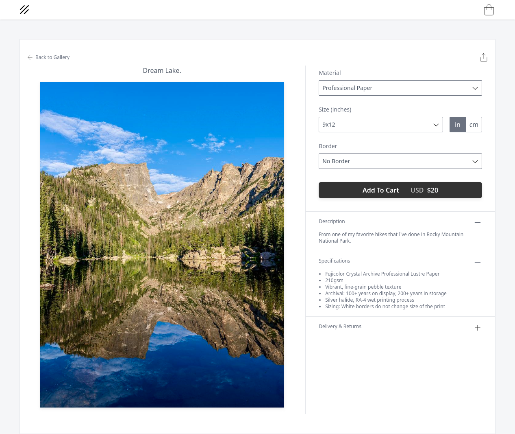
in (458, 124)
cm (474, 124)
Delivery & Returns (400, 327)
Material (330, 73)
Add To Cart (400, 190)
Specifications (400, 262)
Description (400, 222)
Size (335, 109)
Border (328, 146)
